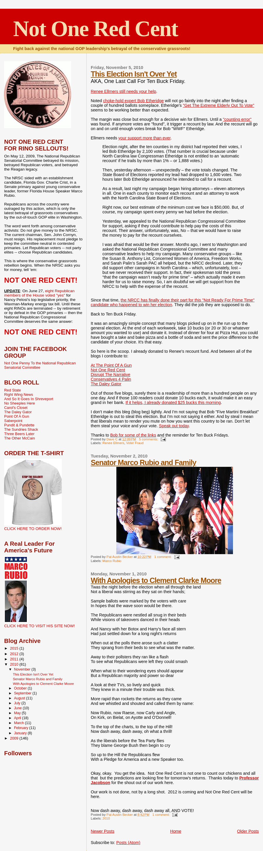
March (19, 723)
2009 (14, 738)
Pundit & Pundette (19, 425)
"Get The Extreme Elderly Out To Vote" (218, 105)
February (21, 728)
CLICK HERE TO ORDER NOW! (33, 528)
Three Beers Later (19, 434)
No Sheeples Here (19, 403)
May (18, 713)
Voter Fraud (135, 443)
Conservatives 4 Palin (111, 379)
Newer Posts (102, 831)
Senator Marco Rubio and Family (143, 462)
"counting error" (237, 119)
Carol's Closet (15, 407)
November (22, 669)
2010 (106, 818)
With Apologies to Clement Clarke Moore (156, 580)
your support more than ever (144, 138)
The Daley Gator (106, 384)
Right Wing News (18, 394)
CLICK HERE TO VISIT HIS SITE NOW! (39, 626)
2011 (14, 659)
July (17, 703)
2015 (14, 648)
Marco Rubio (111, 561)
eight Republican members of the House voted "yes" (39, 293)
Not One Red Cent (95, 28)
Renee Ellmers (113, 443)
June (18, 708)
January (21, 733)
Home (175, 831)
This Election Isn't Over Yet (134, 74)
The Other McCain (19, 438)
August (20, 698)
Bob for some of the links (133, 435)
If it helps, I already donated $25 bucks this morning (173, 402)
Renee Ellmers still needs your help (123, 91)
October (21, 688)
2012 (14, 654)
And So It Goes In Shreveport (28, 399)
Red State (12, 390)
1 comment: (163, 557)
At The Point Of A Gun (111, 365)
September (23, 693)
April (18, 718)
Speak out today (174, 425)
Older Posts (248, 831)
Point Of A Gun (16, 416)
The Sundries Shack (21, 429)
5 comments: (149, 439)
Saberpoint (13, 421)
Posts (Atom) (128, 842)
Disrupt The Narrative (110, 374)
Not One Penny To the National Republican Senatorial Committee (40, 365)
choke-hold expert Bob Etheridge (133, 100)
